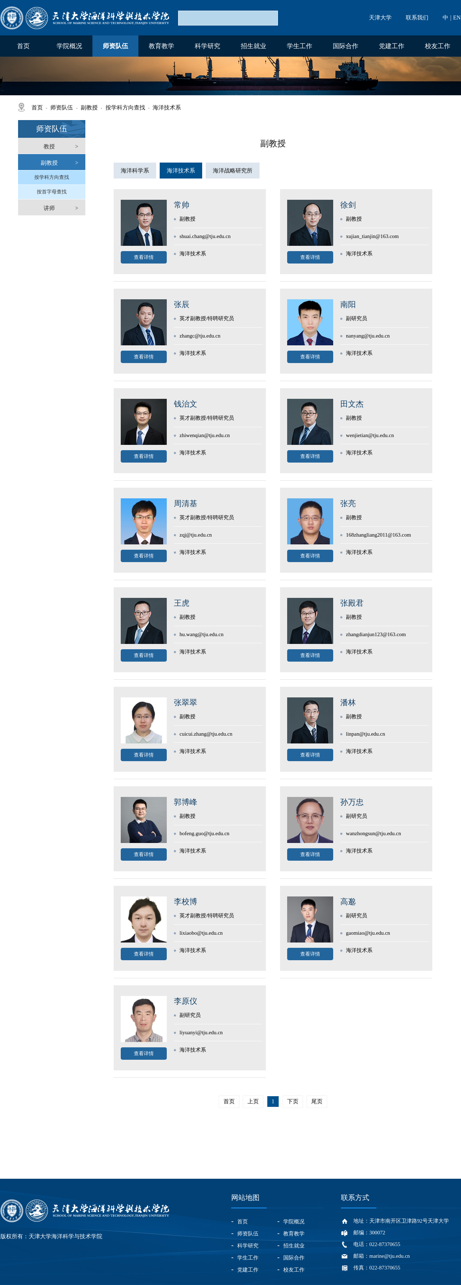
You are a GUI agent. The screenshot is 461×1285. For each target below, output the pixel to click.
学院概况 (69, 46)
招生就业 (253, 46)
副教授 (89, 107)
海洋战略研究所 (232, 171)
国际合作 (345, 46)
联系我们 (417, 18)
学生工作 (299, 46)
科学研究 (207, 46)
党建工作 (391, 46)
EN (457, 18)
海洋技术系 (167, 107)
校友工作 (437, 46)
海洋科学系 (135, 171)
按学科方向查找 (125, 107)
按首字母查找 (52, 191)
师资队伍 (115, 46)
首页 (23, 46)
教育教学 (161, 46)
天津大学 (380, 18)
